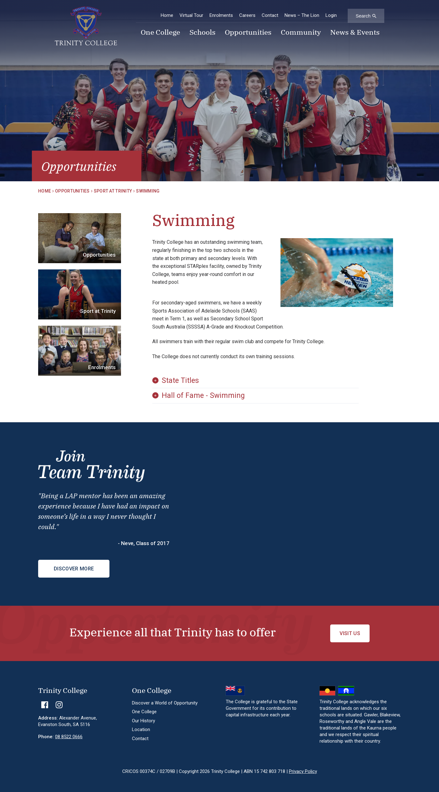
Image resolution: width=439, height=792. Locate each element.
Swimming (147, 190)
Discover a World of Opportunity (165, 703)
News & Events (355, 32)
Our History (143, 721)
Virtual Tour (191, 15)
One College (160, 32)
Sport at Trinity (113, 190)
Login (331, 15)
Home (167, 15)
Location (141, 729)
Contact (270, 15)
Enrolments (221, 15)
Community (301, 32)
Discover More (74, 569)
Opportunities (248, 32)
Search (363, 15)
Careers (247, 15)
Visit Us (350, 633)
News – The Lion (302, 15)
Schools (202, 32)
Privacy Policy (303, 771)
